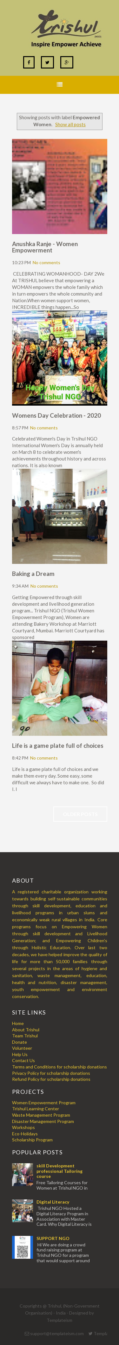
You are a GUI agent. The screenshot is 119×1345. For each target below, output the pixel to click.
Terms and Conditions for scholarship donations (59, 1066)
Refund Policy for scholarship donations (51, 1079)
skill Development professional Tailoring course (59, 1171)
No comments (46, 262)
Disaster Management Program (43, 1121)
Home (18, 1023)
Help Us (20, 1054)
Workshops (23, 1127)
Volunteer (22, 1048)
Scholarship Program (32, 1139)
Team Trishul (25, 1035)
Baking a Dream (33, 573)
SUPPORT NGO (52, 1238)
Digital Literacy (52, 1202)
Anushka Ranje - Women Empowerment (45, 247)
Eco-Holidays (25, 1133)
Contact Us (23, 1060)
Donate (19, 1042)
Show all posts (70, 124)
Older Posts (80, 814)
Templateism (59, 1320)
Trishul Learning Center (35, 1108)
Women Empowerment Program (44, 1102)
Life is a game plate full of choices (57, 745)
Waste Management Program (41, 1115)
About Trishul (25, 1029)
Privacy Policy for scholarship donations (51, 1073)
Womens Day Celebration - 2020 (56, 415)
